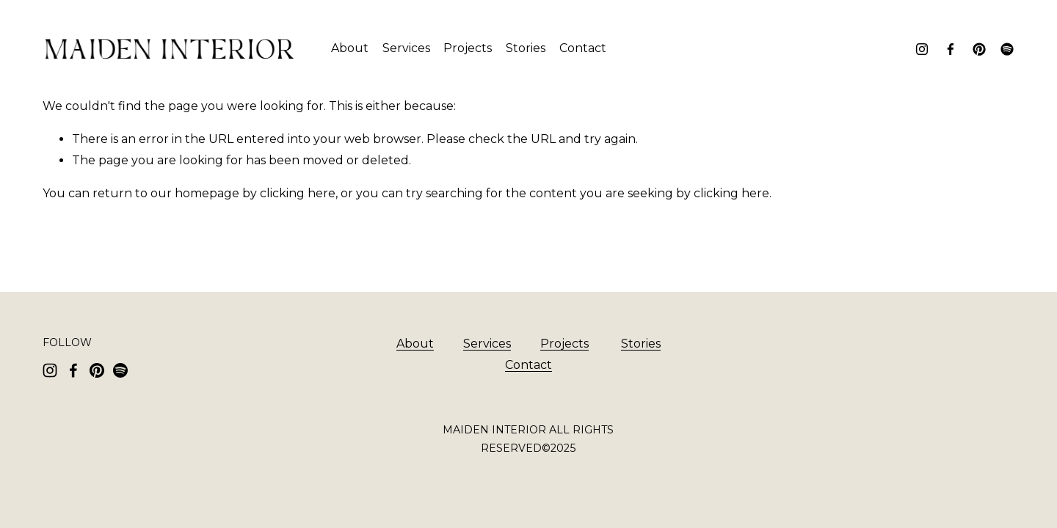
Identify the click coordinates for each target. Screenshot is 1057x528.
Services (406, 48)
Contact (582, 48)
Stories (525, 48)
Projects (467, 48)
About (349, 48)
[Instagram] (922, 49)
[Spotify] (1007, 49)
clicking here (297, 193)
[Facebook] (950, 49)
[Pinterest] (979, 49)
